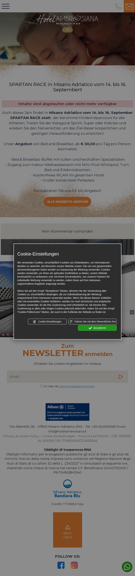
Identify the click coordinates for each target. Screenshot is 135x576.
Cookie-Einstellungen (47, 321)
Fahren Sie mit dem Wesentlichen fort (92, 321)
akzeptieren (97, 328)
